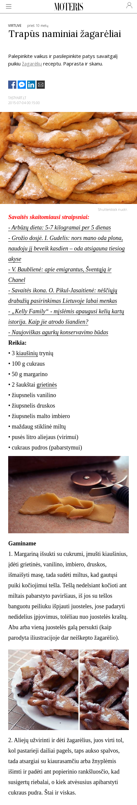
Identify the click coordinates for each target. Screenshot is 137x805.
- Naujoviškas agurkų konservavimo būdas (58, 332)
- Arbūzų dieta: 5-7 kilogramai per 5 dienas (59, 227)
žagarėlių (32, 63)
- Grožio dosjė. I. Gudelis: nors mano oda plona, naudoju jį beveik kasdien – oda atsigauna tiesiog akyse (66, 248)
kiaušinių (27, 353)
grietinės (47, 384)
